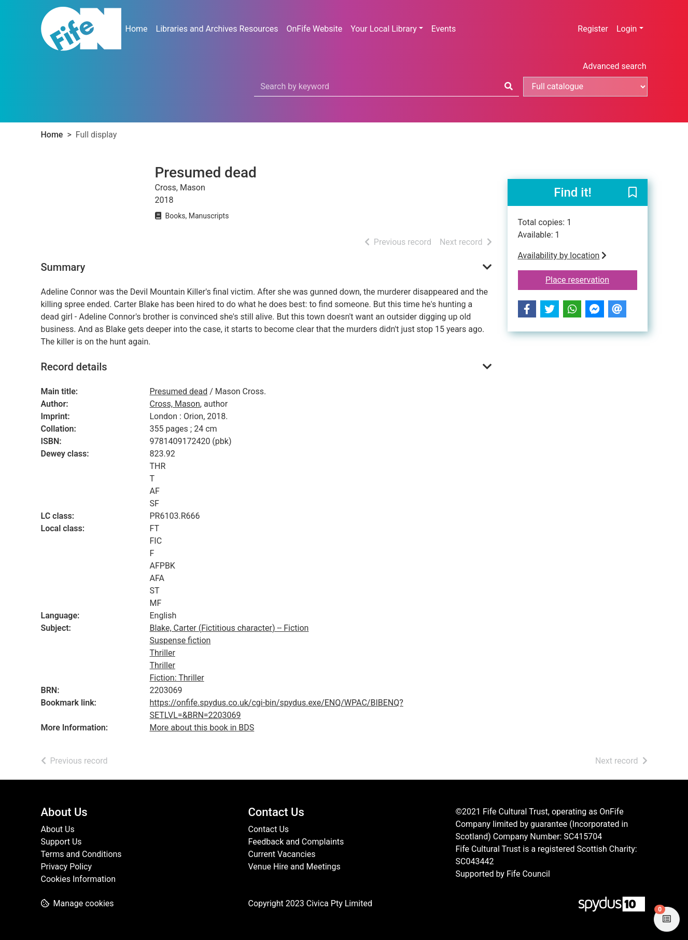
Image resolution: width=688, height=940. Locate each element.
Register (593, 29)
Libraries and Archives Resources (217, 29)
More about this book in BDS (202, 727)
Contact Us (268, 829)
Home (136, 29)
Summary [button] (63, 267)
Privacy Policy (66, 867)
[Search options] (585, 86)
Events (443, 29)
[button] (632, 193)
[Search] (508, 86)
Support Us (61, 842)
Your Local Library (383, 29)
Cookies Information (78, 879)
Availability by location (562, 255)
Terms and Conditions (81, 854)
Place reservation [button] (591, 279)
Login (626, 29)
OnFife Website (315, 29)
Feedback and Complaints (296, 842)
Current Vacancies (282, 854)
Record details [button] (74, 367)
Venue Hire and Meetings (294, 867)
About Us (58, 829)
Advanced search (614, 66)
